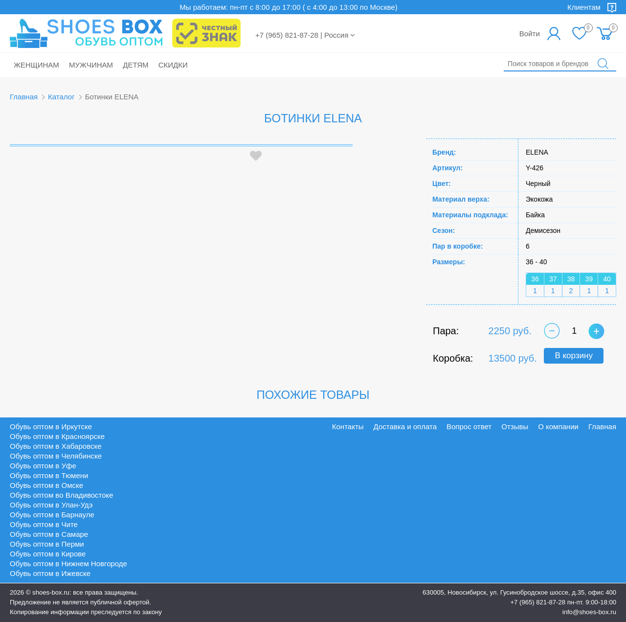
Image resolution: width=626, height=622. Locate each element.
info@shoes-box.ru (589, 612)
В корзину (574, 355)
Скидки (173, 65)
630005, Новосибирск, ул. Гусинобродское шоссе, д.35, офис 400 (519, 592)
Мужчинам (91, 65)
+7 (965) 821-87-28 (537, 602)
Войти (529, 33)
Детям (135, 65)
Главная (24, 96)
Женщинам (36, 65)
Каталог (61, 96)
